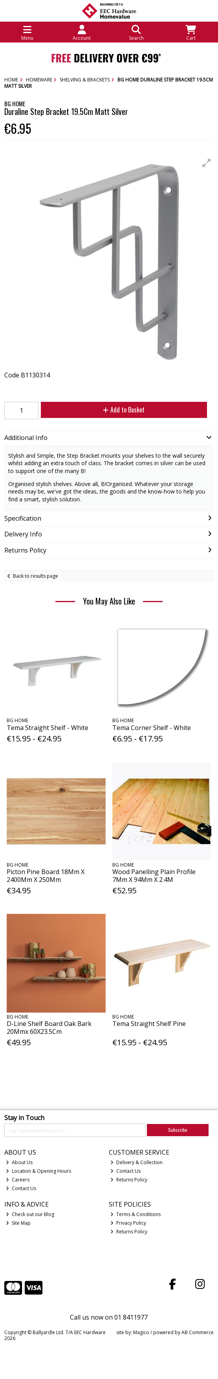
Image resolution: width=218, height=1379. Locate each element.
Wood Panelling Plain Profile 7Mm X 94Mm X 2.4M (154, 875)
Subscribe (177, 1129)
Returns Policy (128, 1179)
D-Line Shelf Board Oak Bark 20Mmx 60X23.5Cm (49, 1027)
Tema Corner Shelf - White (151, 727)
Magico (141, 1332)
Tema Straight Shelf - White (47, 727)
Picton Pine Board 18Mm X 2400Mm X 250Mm (45, 875)
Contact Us (21, 1188)
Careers (17, 1179)
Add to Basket (124, 409)
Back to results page (35, 576)
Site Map (18, 1223)
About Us (19, 1162)
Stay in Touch (24, 1118)
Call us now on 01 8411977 (109, 1317)
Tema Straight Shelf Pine (149, 1023)
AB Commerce (197, 1332)
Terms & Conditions (135, 1214)
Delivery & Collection (136, 1162)
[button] (206, 163)
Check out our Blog (30, 1214)
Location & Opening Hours (38, 1171)
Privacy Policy (128, 1223)
